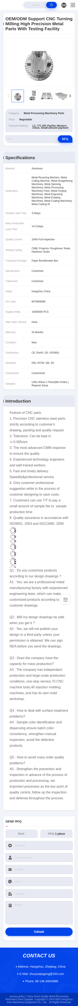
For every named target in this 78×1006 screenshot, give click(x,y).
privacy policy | (18, 996)
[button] (70, 96)
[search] (51, 5)
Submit (39, 931)
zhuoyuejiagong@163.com (42, 974)
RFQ (65, 139)
